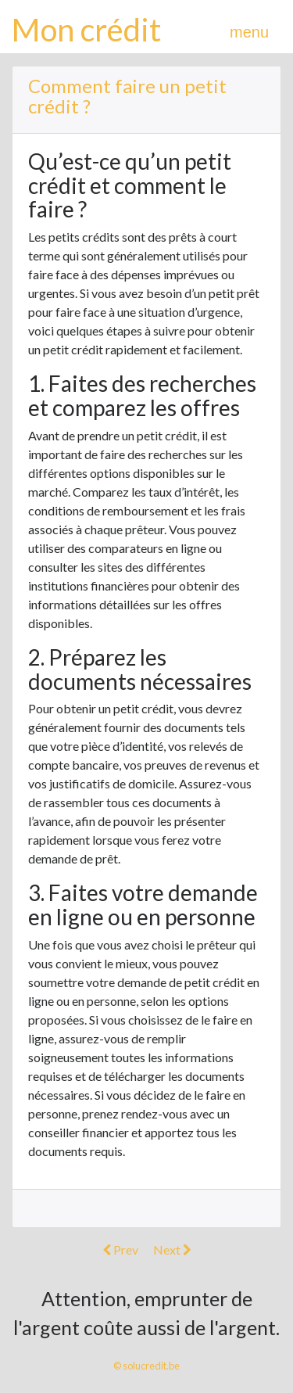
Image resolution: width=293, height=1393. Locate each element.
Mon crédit (86, 29)
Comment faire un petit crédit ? (127, 95)
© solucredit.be (146, 1365)
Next (172, 1249)
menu (249, 32)
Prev (120, 1249)
